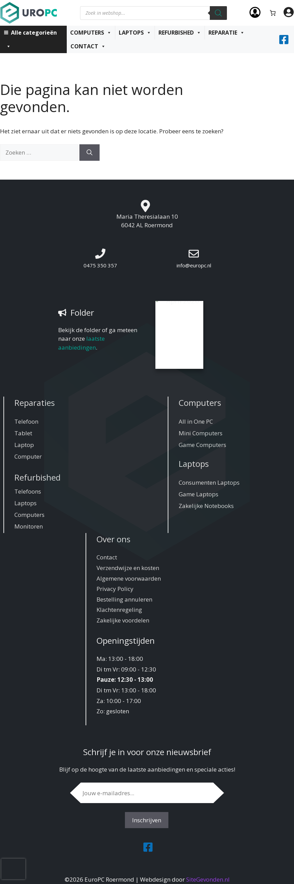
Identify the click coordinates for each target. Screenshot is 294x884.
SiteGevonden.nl (208, 879)
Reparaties (34, 402)
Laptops (135, 32)
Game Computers (202, 445)
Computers (91, 32)
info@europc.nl (194, 265)
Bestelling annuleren (124, 599)
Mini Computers (200, 433)
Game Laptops (198, 494)
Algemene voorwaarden (129, 578)
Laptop (24, 445)
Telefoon (26, 421)
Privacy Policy (115, 589)
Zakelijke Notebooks (206, 506)
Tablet (23, 433)
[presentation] (13, 869)
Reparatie (226, 32)
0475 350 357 (100, 265)
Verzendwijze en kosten (128, 568)
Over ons (113, 539)
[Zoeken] (218, 13)
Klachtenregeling (119, 610)
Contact (88, 46)
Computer (28, 456)
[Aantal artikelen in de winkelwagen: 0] (273, 12)
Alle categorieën (31, 34)
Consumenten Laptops (209, 482)
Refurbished (179, 32)
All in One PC (196, 421)
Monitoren (28, 526)
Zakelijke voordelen (123, 620)
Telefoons (27, 491)
